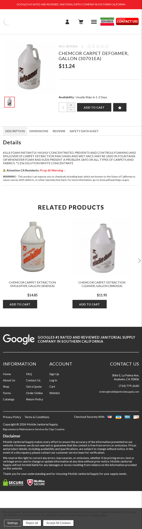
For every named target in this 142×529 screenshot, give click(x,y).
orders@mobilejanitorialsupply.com (119, 391)
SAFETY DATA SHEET (84, 131)
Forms (7, 393)
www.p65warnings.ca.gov (114, 179)
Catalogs (8, 399)
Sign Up (54, 374)
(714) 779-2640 (129, 385)
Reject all (32, 523)
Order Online (34, 393)
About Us (9, 380)
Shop (6, 386)
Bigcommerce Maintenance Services (24, 429)
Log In (53, 380)
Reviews (59, 131)
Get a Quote (34, 386)
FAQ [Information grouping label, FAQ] (29, 374)
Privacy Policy (12, 417)
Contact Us (33, 380)
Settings (12, 523)
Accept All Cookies (58, 523)
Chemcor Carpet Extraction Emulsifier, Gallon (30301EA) (32, 284)
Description (15, 131)
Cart (52, 386)
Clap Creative (57, 429)
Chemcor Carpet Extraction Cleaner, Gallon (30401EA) (102, 284)
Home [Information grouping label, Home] (7, 374)
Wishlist (54, 393)
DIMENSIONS (38, 131)
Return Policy (34, 399)
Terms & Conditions (36, 417)
